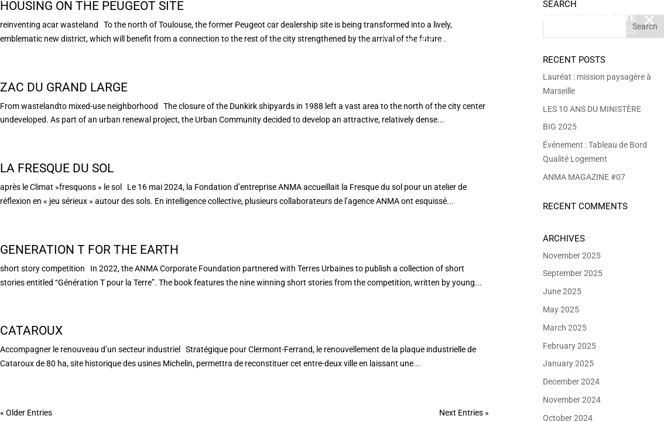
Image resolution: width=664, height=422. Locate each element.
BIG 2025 (560, 126)
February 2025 (569, 345)
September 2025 (573, 273)
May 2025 (561, 309)
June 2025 (562, 291)
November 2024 (572, 399)
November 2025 (572, 255)
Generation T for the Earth (89, 250)
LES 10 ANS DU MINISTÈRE (592, 109)
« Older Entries (26, 412)
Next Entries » (464, 412)
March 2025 (565, 327)
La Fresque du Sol (57, 168)
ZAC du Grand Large (64, 87)
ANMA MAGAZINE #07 (584, 177)
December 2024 (571, 381)
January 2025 (568, 363)
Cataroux (31, 331)
